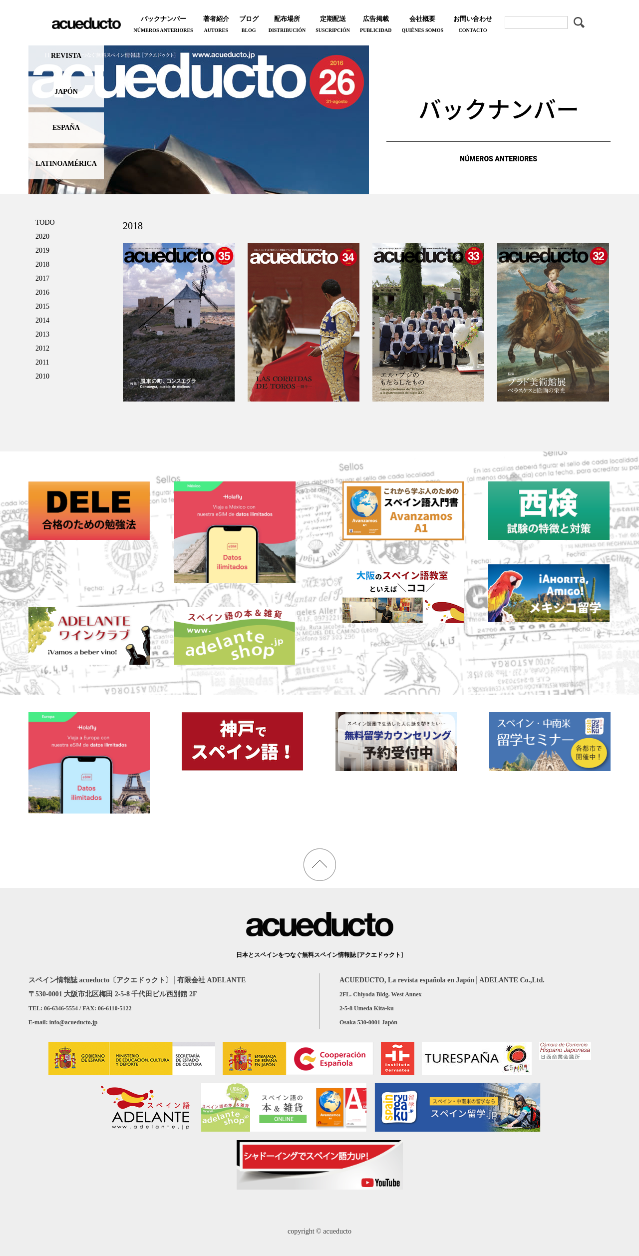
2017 (42, 278)
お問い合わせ (472, 25)
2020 (42, 236)
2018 (42, 264)
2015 (42, 306)
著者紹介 (216, 25)
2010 (42, 376)
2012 (42, 348)
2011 (42, 362)
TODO (45, 222)
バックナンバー (163, 25)
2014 (42, 320)
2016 (42, 292)
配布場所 (287, 25)
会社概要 (422, 25)
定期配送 (333, 25)
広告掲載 (375, 25)
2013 (42, 334)
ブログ (249, 25)
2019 (42, 250)
